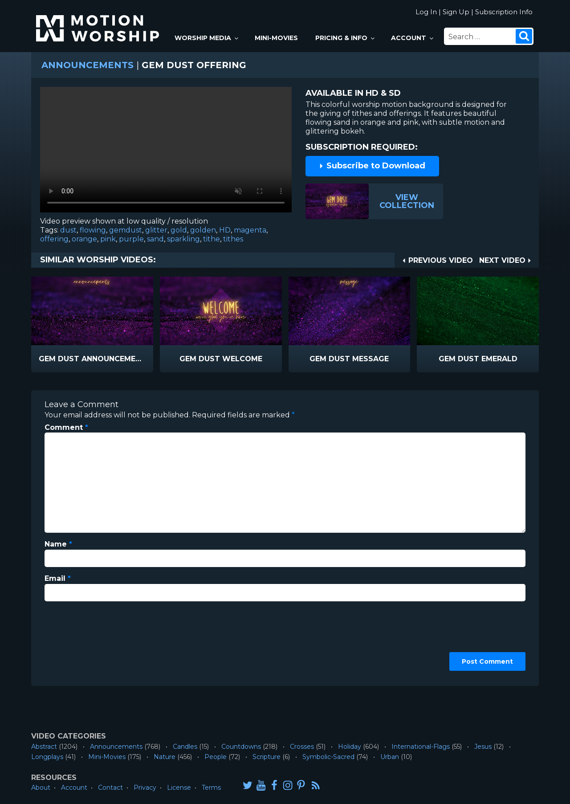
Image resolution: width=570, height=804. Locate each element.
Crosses (302, 747)
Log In (426, 12)
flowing (93, 230)
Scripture (266, 757)
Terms (211, 788)
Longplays (47, 757)
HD (225, 230)
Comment (66, 427)
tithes (233, 239)
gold (179, 230)
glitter (156, 230)
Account (413, 38)
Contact (110, 788)
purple (131, 239)
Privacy (145, 788)
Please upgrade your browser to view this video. (166, 152)
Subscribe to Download (372, 166)
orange (84, 239)
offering (54, 239)
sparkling (183, 239)
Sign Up (456, 12)
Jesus (483, 747)
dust (68, 230)
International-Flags (420, 747)
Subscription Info (504, 12)
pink (108, 239)
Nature (164, 757)
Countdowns (241, 747)
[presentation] (81, 640)
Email (58, 578)
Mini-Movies (276, 38)
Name (58, 544)
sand (155, 239)
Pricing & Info (345, 38)
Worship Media (207, 38)
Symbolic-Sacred (328, 757)
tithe (211, 239)
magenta (250, 230)
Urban (389, 757)
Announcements (87, 65)
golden (203, 230)
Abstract (44, 747)
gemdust (125, 230)
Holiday (349, 747)
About (40, 788)
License (179, 788)
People (215, 757)
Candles (185, 747)
